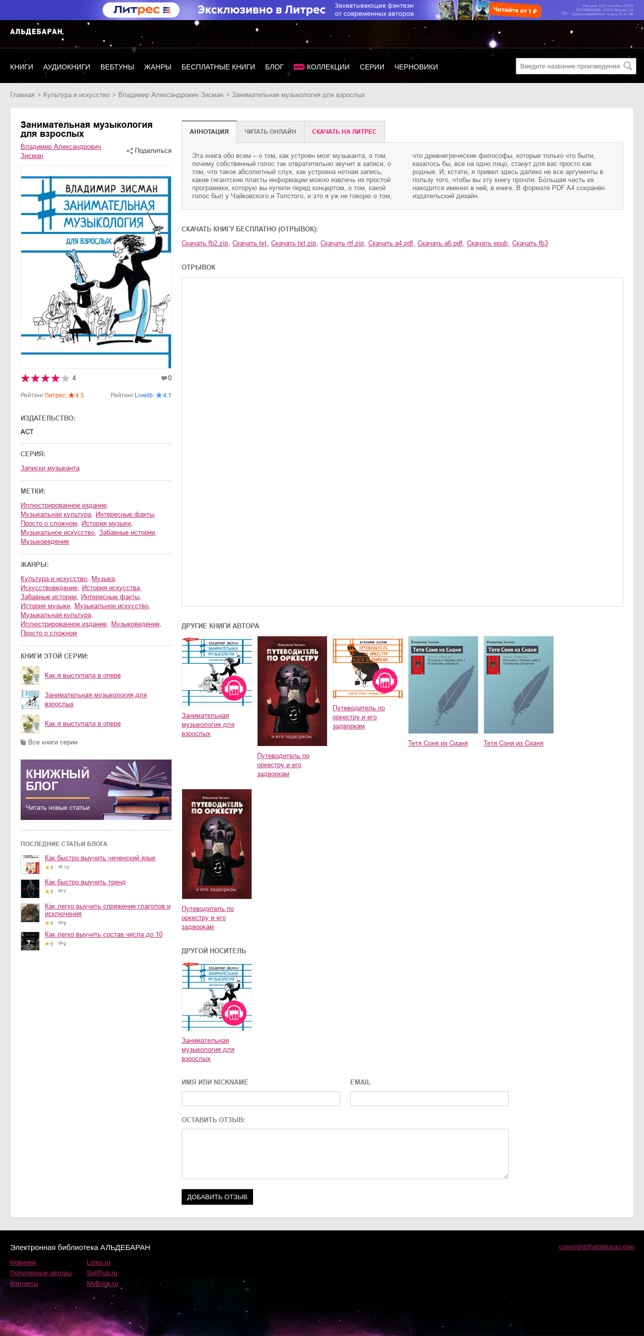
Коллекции (328, 67)
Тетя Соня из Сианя (438, 743)
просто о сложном (49, 633)
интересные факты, (126, 514)
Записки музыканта (50, 468)
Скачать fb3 (530, 243)
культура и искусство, (55, 578)
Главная (22, 95)
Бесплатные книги (218, 67)
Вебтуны (117, 67)
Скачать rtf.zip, (343, 243)
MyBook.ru (102, 1283)
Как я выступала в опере (83, 675)
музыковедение (45, 541)
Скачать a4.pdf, (391, 243)
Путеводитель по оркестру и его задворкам (283, 765)
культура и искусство (76, 95)
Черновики (416, 67)
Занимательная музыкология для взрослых (96, 699)
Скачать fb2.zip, (206, 243)
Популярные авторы (41, 1273)
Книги (21, 67)
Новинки (23, 1262)
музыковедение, (136, 624)
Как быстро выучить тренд (85, 882)
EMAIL (360, 1082)
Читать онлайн (270, 131)
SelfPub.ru (102, 1273)
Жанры (158, 67)
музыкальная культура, (57, 514)
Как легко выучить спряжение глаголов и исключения (108, 909)
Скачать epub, (488, 243)
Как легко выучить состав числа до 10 (104, 934)
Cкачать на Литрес (344, 131)
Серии (372, 67)
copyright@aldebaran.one (596, 1246)
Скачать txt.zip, (294, 243)
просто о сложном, (50, 523)
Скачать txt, (250, 243)
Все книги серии (52, 742)
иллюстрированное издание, (65, 505)
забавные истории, (128, 532)
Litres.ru (99, 1262)
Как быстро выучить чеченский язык (100, 858)
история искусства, (112, 588)
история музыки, (107, 523)
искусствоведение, (50, 588)
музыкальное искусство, (59, 532)
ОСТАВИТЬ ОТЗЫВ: (213, 1120)
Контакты (24, 1283)
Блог (274, 67)
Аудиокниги (66, 67)
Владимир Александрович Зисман (170, 95)
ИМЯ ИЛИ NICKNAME (215, 1082)
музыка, (104, 578)
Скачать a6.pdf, (441, 243)
